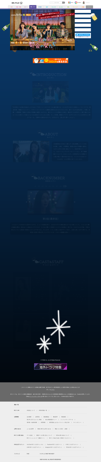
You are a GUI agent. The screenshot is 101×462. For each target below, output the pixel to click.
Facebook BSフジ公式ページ (54, 444)
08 (61, 186)
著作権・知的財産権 (32, 422)
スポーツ (25, 7)
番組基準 (55, 416)
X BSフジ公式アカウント (72, 444)
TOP (11, 7)
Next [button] (74, 202)
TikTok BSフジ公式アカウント (73, 447)
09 (64, 186)
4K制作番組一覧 (43, 410)
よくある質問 (30, 428)
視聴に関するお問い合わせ (44, 428)
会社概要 (29, 416)
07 (57, 186)
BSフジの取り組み (19, 435)
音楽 (68, 7)
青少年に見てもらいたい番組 (34, 419)
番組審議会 (46, 416)
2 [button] (50, 215)
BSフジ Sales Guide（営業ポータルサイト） (60, 438)
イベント (89, 7)
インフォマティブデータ (36, 396)
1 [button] (48, 215)
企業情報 (16, 416)
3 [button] (52, 215)
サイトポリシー (77, 422)
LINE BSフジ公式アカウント (34, 447)
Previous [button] (26, 202)
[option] (51, 202)
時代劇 (40, 7)
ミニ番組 (82, 7)
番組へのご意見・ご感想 (61, 428)
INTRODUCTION (80, 11)
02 (39, 186)
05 (50, 186)
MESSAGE (80, 35)
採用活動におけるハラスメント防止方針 (59, 422)
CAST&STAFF (85, 29)
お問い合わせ (17, 428)
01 (35, 186)
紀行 (47, 7)
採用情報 (43, 422)
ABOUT (85, 17)
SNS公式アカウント (19, 444)
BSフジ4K (16, 410)
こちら (52, 389)
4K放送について (31, 410)
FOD (28, 453)
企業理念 (37, 416)
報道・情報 (19, 7)
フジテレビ (17, 453)
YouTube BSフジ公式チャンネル (35, 444)
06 (53, 186)
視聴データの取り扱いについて (44, 435)
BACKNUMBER (80, 23)
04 (46, 186)
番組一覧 (16, 404)
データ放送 (29, 435)
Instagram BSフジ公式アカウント (53, 447)
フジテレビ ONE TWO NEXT (47, 453)
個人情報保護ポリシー (51, 419)
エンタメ (61, 7)
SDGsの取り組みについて (62, 435)
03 (42, 186)
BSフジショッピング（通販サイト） (36, 438)
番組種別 (63, 416)
